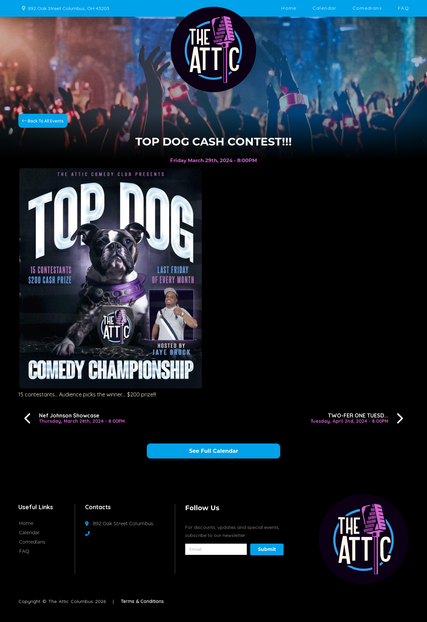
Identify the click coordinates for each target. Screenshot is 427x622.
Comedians (367, 8)
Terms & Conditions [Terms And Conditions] (142, 601)
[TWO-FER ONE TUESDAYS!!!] (359, 418)
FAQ (403, 8)
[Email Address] (216, 549)
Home (288, 8)
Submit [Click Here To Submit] (267, 549)
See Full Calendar (213, 451)
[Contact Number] (91, 534)
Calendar (325, 8)
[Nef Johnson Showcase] (72, 418)
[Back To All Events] (42, 120)
